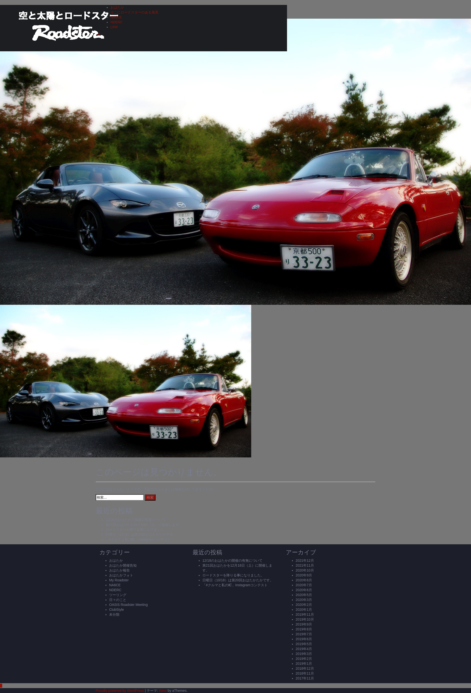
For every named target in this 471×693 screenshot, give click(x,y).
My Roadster (119, 580)
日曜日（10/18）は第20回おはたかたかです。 (140, 534)
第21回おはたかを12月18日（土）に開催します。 (143, 525)
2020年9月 (304, 575)
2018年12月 (305, 668)
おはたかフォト (121, 575)
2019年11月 (305, 614)
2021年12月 (305, 560)
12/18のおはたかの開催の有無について (135, 520)
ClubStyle (116, 610)
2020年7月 (304, 585)
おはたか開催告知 (123, 565)
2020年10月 (305, 570)
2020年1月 (304, 610)
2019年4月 (304, 649)
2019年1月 (304, 664)
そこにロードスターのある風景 (134, 12)
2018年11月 (305, 673)
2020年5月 (304, 595)
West (163, 691)
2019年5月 (304, 644)
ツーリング (117, 595)
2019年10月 (305, 619)
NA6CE (116, 17)
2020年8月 (304, 580)
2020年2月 (304, 605)
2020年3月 (304, 600)
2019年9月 (304, 624)
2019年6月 (304, 639)
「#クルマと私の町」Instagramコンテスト (138, 539)
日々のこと (117, 600)
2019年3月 (304, 654)
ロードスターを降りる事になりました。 (136, 530)
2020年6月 (304, 590)
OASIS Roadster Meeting (128, 605)
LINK (114, 27)
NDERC (116, 22)
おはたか (117, 7)
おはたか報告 (119, 570)
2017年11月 (305, 678)
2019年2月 (304, 659)
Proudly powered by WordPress (120, 691)
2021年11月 (305, 565)
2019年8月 (304, 629)
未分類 (114, 614)
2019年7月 (304, 634)
